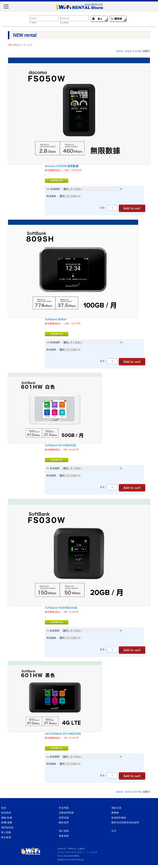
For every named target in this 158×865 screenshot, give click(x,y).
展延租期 (64, 835)
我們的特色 (7, 827)
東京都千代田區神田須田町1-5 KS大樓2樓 (77, 852)
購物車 (115, 812)
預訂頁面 (64, 830)
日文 (113, 830)
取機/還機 (6, 822)
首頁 (3, 807)
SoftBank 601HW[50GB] (60, 445)
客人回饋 (6, 832)
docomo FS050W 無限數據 (61, 166)
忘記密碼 (64, 23)
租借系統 (6, 812)
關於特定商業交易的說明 (125, 822)
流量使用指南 (66, 812)
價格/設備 (6, 817)
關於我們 (64, 822)
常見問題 (64, 807)
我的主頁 (116, 807)
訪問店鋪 (64, 817)
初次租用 (6, 837)
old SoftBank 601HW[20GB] (63, 734)
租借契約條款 (119, 817)
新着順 (128, 51)
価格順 (119, 51)
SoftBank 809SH (55, 319)
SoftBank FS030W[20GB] (61, 608)
